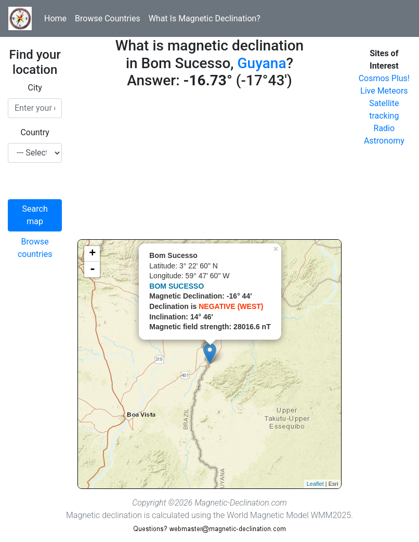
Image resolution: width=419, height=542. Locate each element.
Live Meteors (384, 91)
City (35, 88)
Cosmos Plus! (384, 78)
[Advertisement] (209, 166)
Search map (35, 215)
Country (34, 132)
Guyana (262, 63)
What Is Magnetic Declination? (204, 18)
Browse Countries (107, 18)
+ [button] (92, 254)
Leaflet (315, 484)
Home (55, 18)
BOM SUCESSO (176, 286)
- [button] (92, 269)
